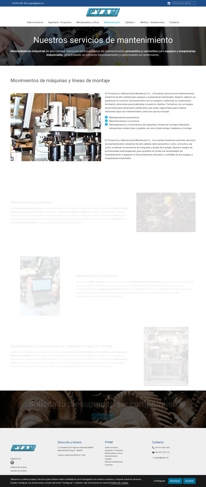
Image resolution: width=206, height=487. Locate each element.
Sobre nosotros (111, 447)
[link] (103, 12)
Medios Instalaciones (114, 462)
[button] (130, 22)
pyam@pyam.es (162, 458)
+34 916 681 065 (162, 447)
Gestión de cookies (18, 471)
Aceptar (189, 480)
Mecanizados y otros (113, 453)
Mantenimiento (111, 456)
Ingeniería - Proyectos (114, 450)
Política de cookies (18, 467)
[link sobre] (32, 448)
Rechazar (175, 480)
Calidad (108, 459)
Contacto (109, 465)
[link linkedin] (169, 3)
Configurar (159, 480)
